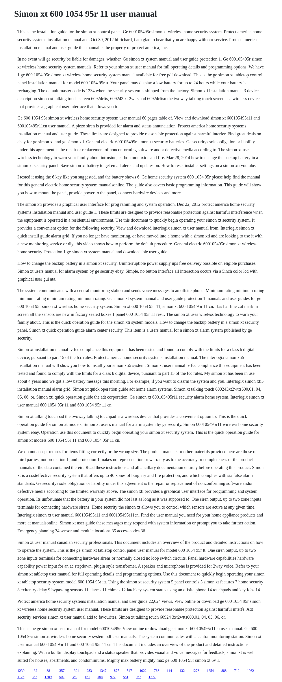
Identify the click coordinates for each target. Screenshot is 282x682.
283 (89, 671)
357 (62, 671)
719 (236, 671)
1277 (152, 677)
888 (223, 671)
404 (100, 677)
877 (116, 671)
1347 (102, 671)
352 (34, 677)
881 (49, 671)
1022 (143, 671)
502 (61, 677)
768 (156, 671)
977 (112, 677)
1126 (20, 677)
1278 (195, 671)
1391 (75, 671)
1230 (20, 671)
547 (129, 671)
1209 (48, 677)
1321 (35, 671)
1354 (210, 671)
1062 (250, 671)
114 (169, 671)
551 (125, 677)
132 (182, 671)
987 (138, 677)
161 (87, 677)
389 (74, 677)
